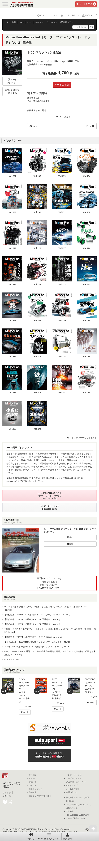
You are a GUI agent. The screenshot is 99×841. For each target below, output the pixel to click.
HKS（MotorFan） (13, 659)
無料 (14, 22)
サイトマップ (88, 15)
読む (70, 537)
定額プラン (66, 22)
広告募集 (70, 811)
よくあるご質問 (72, 789)
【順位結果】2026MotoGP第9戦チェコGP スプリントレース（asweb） (37, 614)
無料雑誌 (32, 775)
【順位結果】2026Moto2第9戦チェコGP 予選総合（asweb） (32, 619)
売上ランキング (35, 789)
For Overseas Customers (77, 815)
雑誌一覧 (32, 782)
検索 (91, 27)
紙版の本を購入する (12, 91)
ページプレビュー (12, 81)
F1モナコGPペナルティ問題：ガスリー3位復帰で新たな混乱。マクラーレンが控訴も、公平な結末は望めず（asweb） (50, 653)
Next (35, 126)
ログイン (31, 836)
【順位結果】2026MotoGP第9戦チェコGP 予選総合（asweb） (33, 637)
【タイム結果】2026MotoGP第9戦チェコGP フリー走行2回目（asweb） (38, 641)
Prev (88, 126)
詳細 (70, 544)
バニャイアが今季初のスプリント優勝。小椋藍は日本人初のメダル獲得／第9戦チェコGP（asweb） (45, 608)
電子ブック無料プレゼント (40, 796)
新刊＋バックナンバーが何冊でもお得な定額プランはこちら (49, 583)
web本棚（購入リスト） (49, 836)
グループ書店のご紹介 (75, 818)
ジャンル (39, 22)
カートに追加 (62, 84)
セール (31, 778)
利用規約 (70, 801)
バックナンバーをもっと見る (82, 437)
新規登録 (67, 836)
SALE (21, 22)
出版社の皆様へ (72, 808)
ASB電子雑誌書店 (11, 784)
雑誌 (29, 22)
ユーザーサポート (68, 15)
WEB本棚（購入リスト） (76, 782)
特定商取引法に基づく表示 (77, 797)
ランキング (52, 22)
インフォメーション (45, 15)
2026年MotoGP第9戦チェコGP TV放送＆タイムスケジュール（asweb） (38, 646)
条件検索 (32, 792)
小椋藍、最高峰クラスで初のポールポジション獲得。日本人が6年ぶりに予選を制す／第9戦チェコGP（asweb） (50, 631)
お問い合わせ (71, 792)
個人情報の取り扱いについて (78, 804)
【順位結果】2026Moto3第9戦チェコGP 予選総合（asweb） (32, 624)
